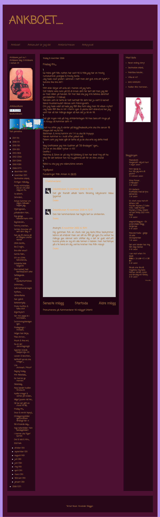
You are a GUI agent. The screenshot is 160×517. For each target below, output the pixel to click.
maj (16, 467)
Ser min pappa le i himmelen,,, (21, 317)
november (19, 175)
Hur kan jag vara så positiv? (137, 172)
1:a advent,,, (18, 194)
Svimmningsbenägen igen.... (23, 322)
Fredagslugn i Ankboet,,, (19, 328)
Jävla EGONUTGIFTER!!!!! (23, 280)
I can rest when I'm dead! (137, 255)
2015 (14, 145)
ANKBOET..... (36, 21)
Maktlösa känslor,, (135, 72)
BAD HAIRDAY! (134, 82)
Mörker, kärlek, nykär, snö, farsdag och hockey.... (138, 273)
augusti (18, 455)
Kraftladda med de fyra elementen (138, 193)
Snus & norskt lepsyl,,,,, (23, 412)
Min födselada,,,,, (20, 375)
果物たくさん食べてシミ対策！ (139, 259)
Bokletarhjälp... (20, 303)
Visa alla (148, 280)
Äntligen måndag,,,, (21, 182)
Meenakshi (133, 160)
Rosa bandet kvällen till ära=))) (22, 389)
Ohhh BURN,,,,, (19, 243)
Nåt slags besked (136, 247)
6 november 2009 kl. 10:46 (80, 189)
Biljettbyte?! (19, 312)
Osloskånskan (59, 189)
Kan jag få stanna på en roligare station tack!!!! (23, 237)
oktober (18, 448)
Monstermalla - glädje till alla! (138, 234)
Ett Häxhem (134, 189)
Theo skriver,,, (19, 337)
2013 (14, 153)
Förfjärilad (133, 226)
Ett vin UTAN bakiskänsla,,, (20, 259)
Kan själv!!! (18, 299)
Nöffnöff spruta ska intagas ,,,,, (22, 360)
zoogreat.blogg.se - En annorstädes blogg (138, 223)
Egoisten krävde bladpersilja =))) (21, 351)
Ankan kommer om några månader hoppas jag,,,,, (22, 203)
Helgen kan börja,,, (21, 333)
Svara (55, 200)
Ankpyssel (87, 45)
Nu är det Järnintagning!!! (22, 345)
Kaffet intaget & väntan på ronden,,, (22, 394)
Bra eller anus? (20, 250)
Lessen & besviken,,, (22, 356)
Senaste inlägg (53, 303)
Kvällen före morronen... (138, 87)
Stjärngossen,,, (19, 209)
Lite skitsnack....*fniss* (22, 366)
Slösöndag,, (18, 384)
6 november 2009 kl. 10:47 (79, 210)
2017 (14, 138)
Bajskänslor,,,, (19, 222)
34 (18, 63)
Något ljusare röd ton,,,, (23, 399)
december (19, 171)
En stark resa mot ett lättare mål (138, 202)
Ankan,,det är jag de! (39, 45)
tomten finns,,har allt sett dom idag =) (23, 230)
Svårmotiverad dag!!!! (23, 288)
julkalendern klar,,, (21, 212)
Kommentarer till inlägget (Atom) (76, 310)
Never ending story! (136, 63)
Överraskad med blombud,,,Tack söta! (23, 270)
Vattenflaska (19, 295)
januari (18, 482)
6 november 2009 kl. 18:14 (74, 228)
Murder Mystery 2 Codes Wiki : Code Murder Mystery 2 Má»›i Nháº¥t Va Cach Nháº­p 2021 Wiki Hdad (139, 210)
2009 (14, 168)
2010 (14, 164)
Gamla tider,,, (19, 254)
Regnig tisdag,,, (20, 371)
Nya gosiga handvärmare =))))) (23, 217)
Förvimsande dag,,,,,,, (21, 424)
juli (16, 459)
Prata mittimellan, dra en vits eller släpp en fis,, (22, 188)
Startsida (81, 303)
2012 (14, 157)
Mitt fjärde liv (135, 169)
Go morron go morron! (19, 379)
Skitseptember (135, 238)
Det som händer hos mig (139, 244)
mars (17, 474)
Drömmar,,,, (18, 284)
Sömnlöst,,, (18, 197)
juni (16, 463)
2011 (14, 161)
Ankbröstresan (66, 45)
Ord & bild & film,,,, (21, 439)
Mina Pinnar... (134, 180)
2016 (14, 142)
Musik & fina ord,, (21, 340)
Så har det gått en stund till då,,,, (22, 404)
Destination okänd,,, (21, 178)
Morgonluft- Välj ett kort (139, 162)
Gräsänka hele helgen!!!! (20, 264)
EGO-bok (17, 443)
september (19, 451)
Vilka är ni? (133, 77)
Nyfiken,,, (17, 292)
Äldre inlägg (107, 303)
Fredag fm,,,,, (19, 409)
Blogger (90, 506)
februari (18, 478)
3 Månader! (133, 183)
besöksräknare (16, 114)
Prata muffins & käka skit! (21, 307)
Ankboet (15, 45)
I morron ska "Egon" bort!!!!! (22, 434)
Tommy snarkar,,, (21, 226)
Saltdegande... (19, 275)
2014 (14, 149)
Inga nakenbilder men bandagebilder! (23, 429)
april (17, 470)
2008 (14, 486)
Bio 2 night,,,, (19, 247)
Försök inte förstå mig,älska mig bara (137, 269)
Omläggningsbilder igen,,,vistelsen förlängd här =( (22, 418)
